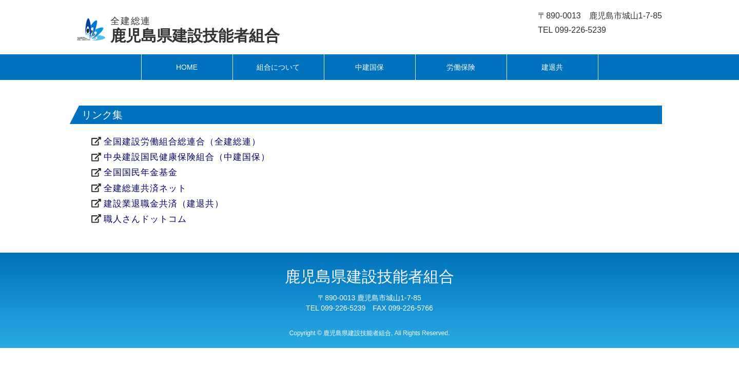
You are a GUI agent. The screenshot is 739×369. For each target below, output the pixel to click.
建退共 (552, 67)
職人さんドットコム (145, 219)
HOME (187, 67)
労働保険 (460, 67)
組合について (278, 67)
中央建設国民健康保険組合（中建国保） (187, 157)
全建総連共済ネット (145, 188)
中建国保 (369, 67)
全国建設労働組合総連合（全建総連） (182, 142)
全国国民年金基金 (141, 172)
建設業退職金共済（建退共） (164, 204)
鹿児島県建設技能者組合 (195, 30)
